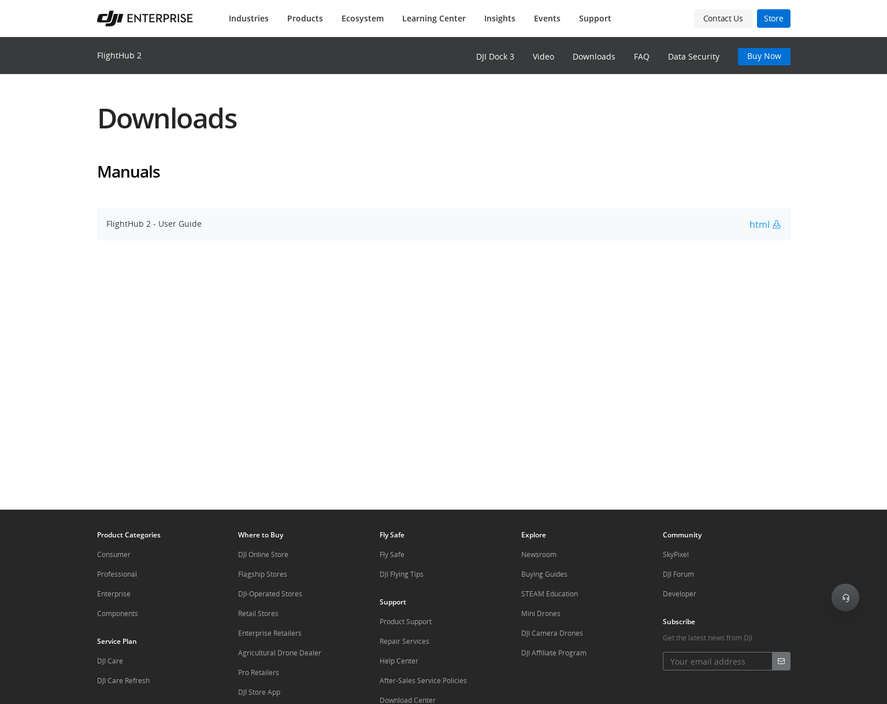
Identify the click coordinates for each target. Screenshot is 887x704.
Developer (679, 594)
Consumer (114, 554)
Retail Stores (258, 613)
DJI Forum (678, 574)
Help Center (399, 661)
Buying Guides (544, 574)
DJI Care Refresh (123, 680)
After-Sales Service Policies (423, 680)
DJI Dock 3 (495, 56)
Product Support (406, 621)
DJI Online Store (263, 554)
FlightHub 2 (119, 55)
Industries (249, 18)
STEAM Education (549, 594)
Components (117, 613)
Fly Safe (392, 554)
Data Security (693, 56)
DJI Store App (259, 692)
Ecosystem (363, 18)
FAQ (642, 56)
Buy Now (764, 55)
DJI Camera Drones (552, 633)
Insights (499, 18)
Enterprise (114, 594)
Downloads (594, 56)
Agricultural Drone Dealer (279, 653)
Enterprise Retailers (270, 633)
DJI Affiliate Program (554, 653)
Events (547, 18)
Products (305, 18)
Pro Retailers (258, 672)
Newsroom (538, 554)
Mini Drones (541, 613)
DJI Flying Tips (402, 574)
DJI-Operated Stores (270, 594)
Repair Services (404, 641)
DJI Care (110, 661)
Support (595, 18)
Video (543, 56)
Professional (117, 574)
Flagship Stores (262, 574)
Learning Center (434, 18)
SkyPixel (676, 554)
